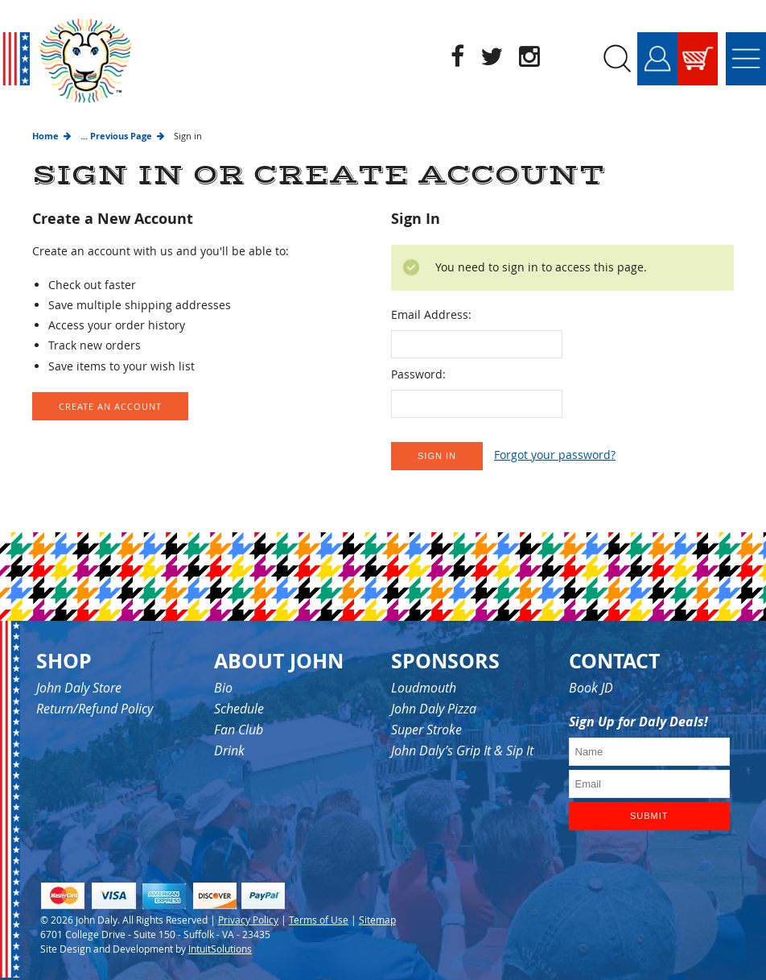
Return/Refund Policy (94, 708)
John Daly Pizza (433, 708)
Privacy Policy (248, 919)
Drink (229, 750)
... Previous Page (116, 136)
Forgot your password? (555, 454)
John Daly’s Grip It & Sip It (462, 750)
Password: (418, 374)
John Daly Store (78, 688)
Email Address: (431, 314)
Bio (223, 688)
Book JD (591, 688)
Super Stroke (426, 729)
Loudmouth (423, 688)
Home (45, 136)
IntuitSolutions (220, 948)
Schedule (239, 708)
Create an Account (110, 406)
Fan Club (238, 729)
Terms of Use (318, 919)
